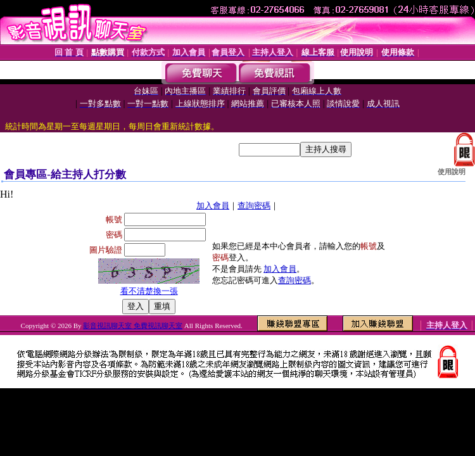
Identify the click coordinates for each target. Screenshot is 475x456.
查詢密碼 (254, 205)
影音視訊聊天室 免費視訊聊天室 (132, 325)
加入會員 (212, 205)
